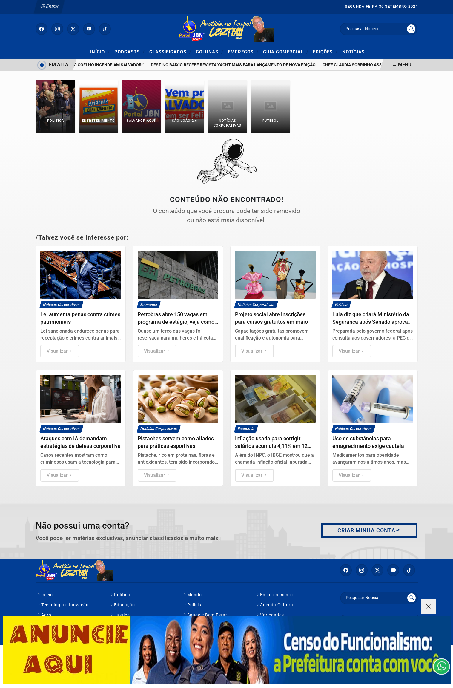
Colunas (209, 52)
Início (100, 52)
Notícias (353, 52)
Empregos (243, 52)
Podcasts (129, 52)
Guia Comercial (285, 52)
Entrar (49, 6)
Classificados (170, 52)
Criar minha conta (369, 530)
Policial (192, 604)
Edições (325, 52)
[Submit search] (411, 28)
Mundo (192, 594)
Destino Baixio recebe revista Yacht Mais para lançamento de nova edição (237, 64)
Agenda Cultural (274, 604)
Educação (121, 604)
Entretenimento (273, 594)
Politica (119, 594)
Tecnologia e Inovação (62, 604)
